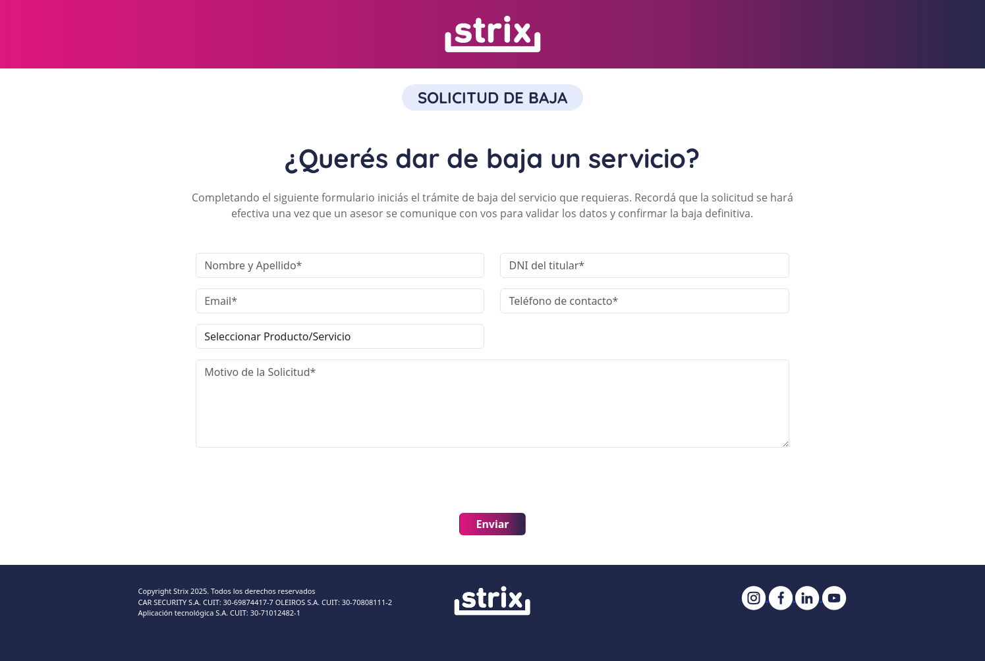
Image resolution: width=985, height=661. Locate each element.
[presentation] (296, 484)
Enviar (492, 524)
